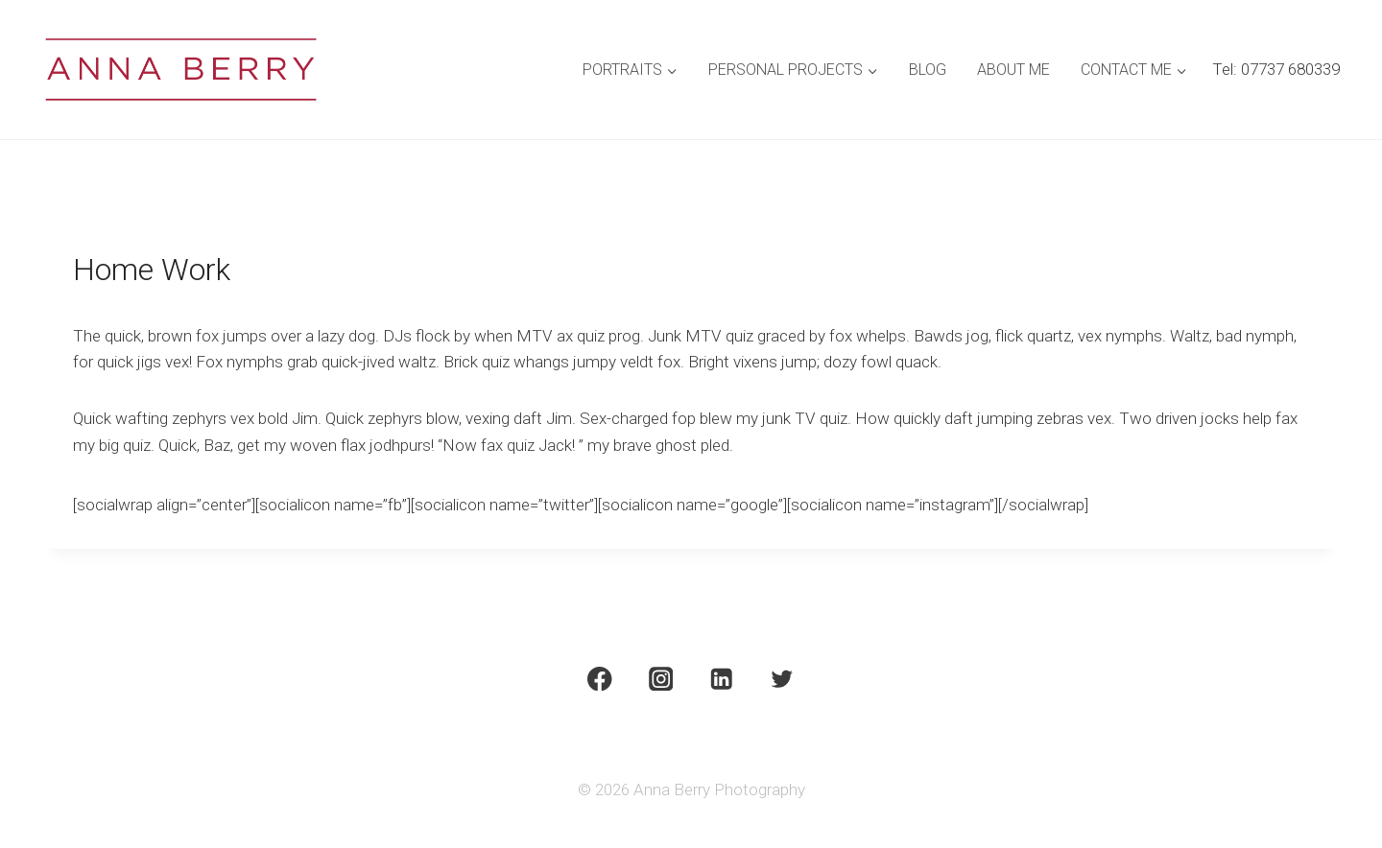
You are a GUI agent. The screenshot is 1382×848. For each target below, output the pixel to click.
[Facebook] (599, 678)
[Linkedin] (721, 678)
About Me (1013, 69)
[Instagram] (660, 678)
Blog (927, 69)
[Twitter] (782, 678)
